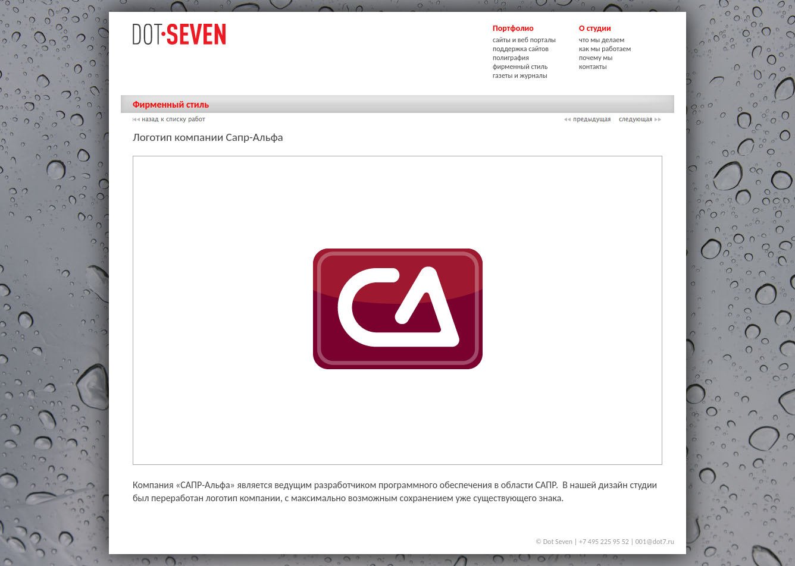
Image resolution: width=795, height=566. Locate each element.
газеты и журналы (520, 75)
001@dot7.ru (655, 541)
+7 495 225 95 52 (604, 541)
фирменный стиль (520, 66)
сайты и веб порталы (524, 40)
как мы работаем (605, 49)
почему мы (595, 58)
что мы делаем (601, 40)
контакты (593, 66)
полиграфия (511, 58)
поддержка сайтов (521, 49)
